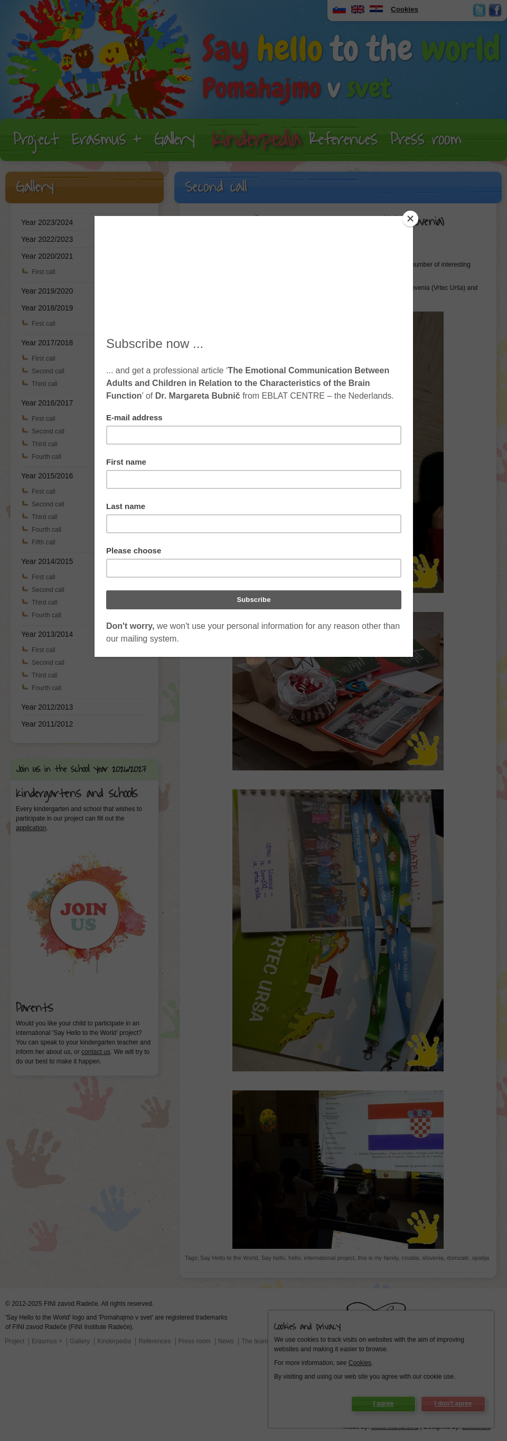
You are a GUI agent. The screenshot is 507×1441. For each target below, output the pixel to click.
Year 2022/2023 (47, 239)
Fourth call (46, 456)
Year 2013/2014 (47, 634)
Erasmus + (106, 139)
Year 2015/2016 (47, 476)
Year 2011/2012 (47, 724)
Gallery (174, 139)
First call (43, 272)
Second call (48, 371)
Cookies (360, 1363)
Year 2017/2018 (47, 342)
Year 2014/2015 (47, 561)
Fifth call (43, 542)
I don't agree (453, 1403)
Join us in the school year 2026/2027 (81, 769)
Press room (425, 139)
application (31, 828)
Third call (45, 384)
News (226, 1341)
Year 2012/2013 (47, 707)
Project (36, 139)
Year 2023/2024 (47, 222)
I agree (383, 1403)
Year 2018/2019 (47, 308)
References (343, 139)
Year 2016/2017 (47, 403)
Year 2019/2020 (47, 291)
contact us (95, 1052)
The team (254, 1341)
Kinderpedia (256, 140)
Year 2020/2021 (47, 256)
